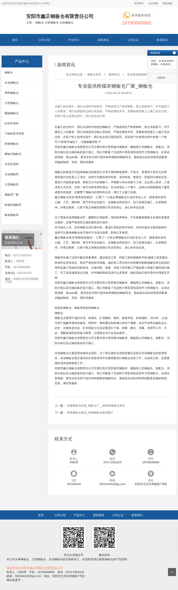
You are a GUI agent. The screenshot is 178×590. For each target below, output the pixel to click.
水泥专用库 (12, 164)
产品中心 (73, 40)
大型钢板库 (12, 184)
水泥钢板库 (12, 174)
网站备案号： (15, 580)
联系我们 (139, 3)
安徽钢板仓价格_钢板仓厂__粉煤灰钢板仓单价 (96, 405)
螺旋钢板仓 (12, 113)
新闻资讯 (103, 40)
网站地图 (167, 3)
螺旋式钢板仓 (13, 153)
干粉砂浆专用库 (14, 133)
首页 (15, 40)
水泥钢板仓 (12, 82)
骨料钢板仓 (12, 92)
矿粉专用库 (12, 123)
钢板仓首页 (94, 74)
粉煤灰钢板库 (13, 204)
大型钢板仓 (12, 103)
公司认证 (133, 40)
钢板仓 (9, 72)
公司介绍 (44, 40)
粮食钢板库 (12, 215)
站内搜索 (153, 3)
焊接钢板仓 (12, 143)
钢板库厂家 (12, 194)
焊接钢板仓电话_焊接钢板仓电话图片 (90, 412)
